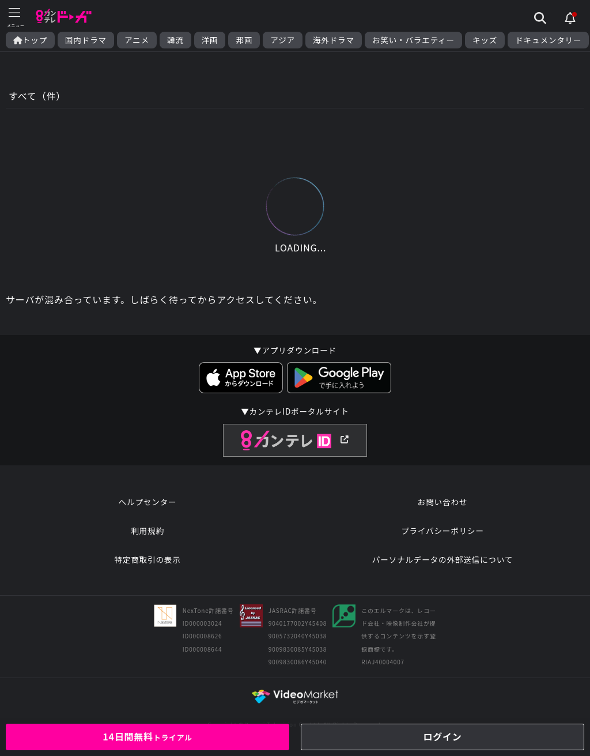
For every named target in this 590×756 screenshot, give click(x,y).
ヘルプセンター (148, 501)
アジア (282, 40)
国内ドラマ (86, 40)
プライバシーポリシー (442, 530)
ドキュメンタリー (548, 40)
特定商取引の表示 (147, 559)
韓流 (175, 40)
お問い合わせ (442, 501)
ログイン (442, 736)
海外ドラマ (333, 40)
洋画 (210, 40)
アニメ (136, 40)
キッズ (484, 40)
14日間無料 (147, 736)
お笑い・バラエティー (413, 40)
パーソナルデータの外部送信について (442, 559)
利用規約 (147, 530)
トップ (30, 40)
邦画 (244, 40)
